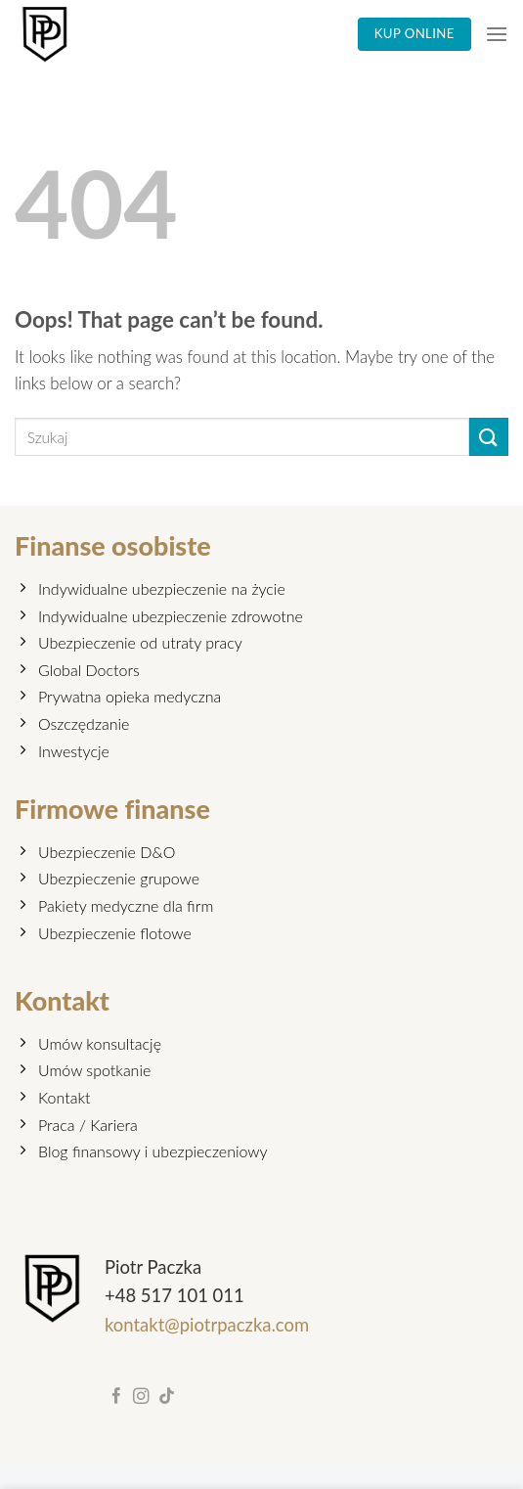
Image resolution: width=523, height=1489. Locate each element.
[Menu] (496, 34)
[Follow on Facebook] (117, 1397)
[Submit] (488, 437)
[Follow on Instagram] (141, 1397)
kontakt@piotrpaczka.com (207, 1324)
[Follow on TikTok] (166, 1397)
